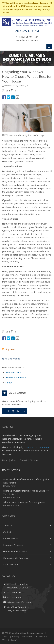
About (14, 460)
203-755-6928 (14, 597)
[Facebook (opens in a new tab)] (4, 97)
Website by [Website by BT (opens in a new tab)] (9, 640)
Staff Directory (27, 564)
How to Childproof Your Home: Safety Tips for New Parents (27, 482)
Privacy (15, 636)
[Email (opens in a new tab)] (17, 97)
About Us (27, 525)
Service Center (27, 538)
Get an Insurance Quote (27, 551)
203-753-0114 (14, 592)
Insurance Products (27, 545)
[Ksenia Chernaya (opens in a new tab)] (36, 135)
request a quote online (39, 447)
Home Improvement (15, 377)
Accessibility (42, 636)
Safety (8, 382)
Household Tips (13, 372)
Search (5, 636)
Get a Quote (12, 411)
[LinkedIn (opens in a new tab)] (13, 97)
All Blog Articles (11, 358)
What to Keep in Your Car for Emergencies (27, 504)
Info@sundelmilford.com (19, 602)
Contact (23, 460)
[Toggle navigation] (49, 46)
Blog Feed (8, 349)
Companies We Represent (27, 557)
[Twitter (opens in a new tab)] (8, 97)
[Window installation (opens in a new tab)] (14, 135)
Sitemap (34, 460)
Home (5, 460)
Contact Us (27, 532)
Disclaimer (27, 636)
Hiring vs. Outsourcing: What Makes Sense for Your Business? (27, 494)
